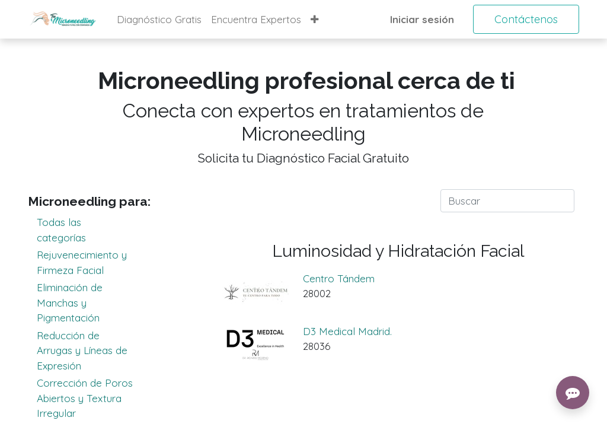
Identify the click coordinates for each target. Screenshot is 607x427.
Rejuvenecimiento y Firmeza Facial (90, 261)
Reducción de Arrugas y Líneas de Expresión (90, 350)
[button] (314, 19)
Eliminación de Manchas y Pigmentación (90, 302)
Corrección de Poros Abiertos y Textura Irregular (90, 397)
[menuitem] (159, 19)
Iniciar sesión (422, 19)
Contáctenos (526, 19)
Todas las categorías (90, 229)
